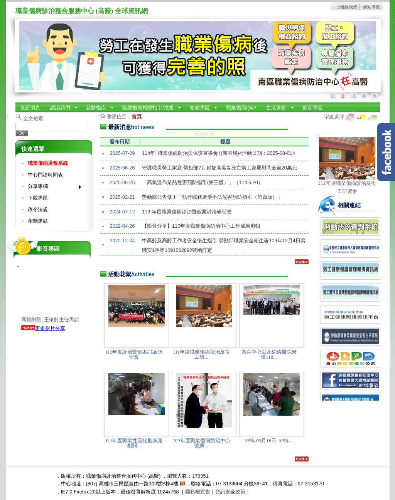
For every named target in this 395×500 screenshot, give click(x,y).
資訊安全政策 (230, 492)
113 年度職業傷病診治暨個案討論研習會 (187, 212)
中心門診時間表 (45, 175)
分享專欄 (52, 187)
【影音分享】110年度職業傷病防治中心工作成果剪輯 (201, 226)
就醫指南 (97, 108)
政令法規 (38, 209)
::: (338, 7)
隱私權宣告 (197, 492)
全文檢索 (33, 118)
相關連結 (38, 221)
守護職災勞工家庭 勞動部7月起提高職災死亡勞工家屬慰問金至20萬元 (219, 168)
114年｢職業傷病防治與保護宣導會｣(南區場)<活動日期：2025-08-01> (218, 153)
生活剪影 (278, 108)
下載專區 (38, 198)
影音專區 (312, 108)
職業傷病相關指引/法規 (149, 108)
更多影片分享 (43, 328)
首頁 (137, 116)
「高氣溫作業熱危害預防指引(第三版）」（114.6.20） (202, 182)
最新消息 (30, 108)
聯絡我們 (348, 7)
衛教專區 (201, 108)
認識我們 (61, 108)
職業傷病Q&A (241, 108)
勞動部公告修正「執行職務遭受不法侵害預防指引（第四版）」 (212, 197)
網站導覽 (371, 7)
